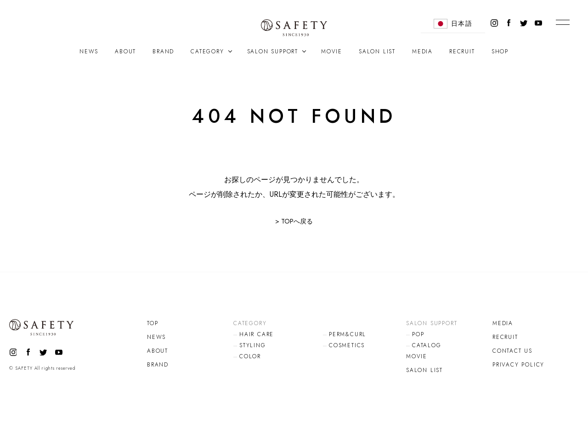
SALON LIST (377, 51)
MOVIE (331, 51)
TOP (152, 323)
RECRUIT (462, 51)
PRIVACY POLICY (518, 365)
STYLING (252, 345)
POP (418, 334)
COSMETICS (347, 345)
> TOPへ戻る (294, 221)
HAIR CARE (256, 334)
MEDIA (422, 51)
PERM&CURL (347, 334)
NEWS (88, 51)
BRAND (163, 51)
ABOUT (125, 51)
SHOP (500, 51)
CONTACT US (512, 351)
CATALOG (426, 345)
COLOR (250, 356)
